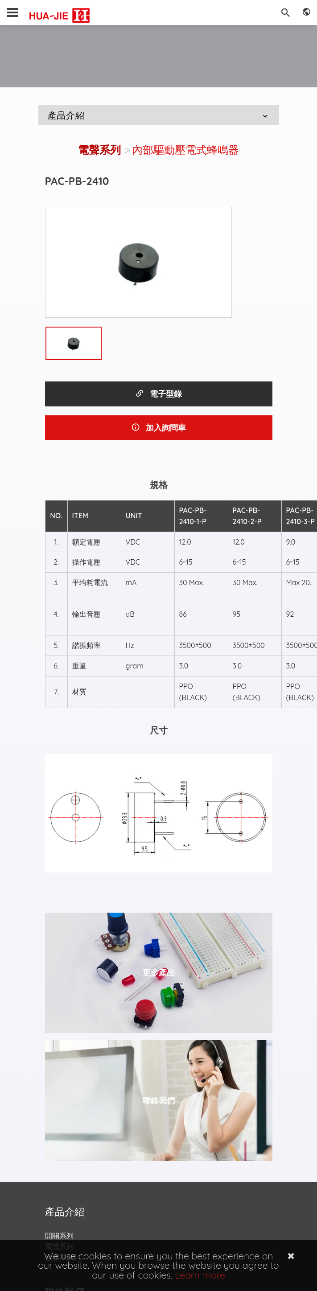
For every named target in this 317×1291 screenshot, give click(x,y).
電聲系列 (99, 149)
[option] (138, 262)
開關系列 (59, 1235)
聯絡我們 (159, 1100)
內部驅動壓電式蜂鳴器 (185, 149)
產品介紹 (159, 115)
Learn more (200, 1275)
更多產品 (159, 972)
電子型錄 (158, 394)
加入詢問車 (158, 427)
